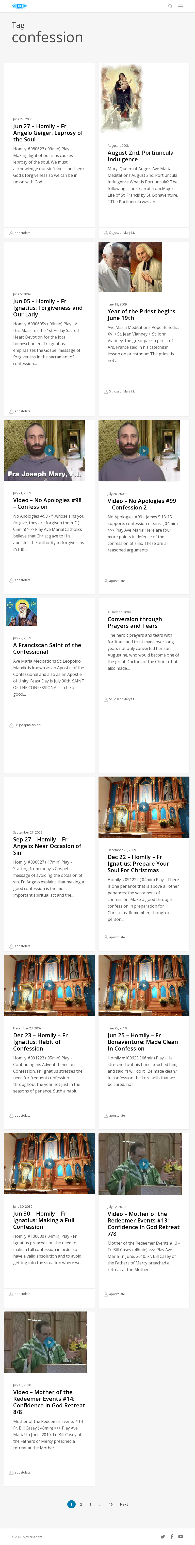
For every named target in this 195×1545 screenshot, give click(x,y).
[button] (180, 6)
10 (110, 1504)
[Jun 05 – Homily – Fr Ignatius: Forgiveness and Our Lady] (49, 345)
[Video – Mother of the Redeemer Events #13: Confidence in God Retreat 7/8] (144, 1232)
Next (124, 1504)
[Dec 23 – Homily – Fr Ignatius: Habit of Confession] (49, 1053)
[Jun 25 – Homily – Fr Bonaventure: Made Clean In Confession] (144, 1053)
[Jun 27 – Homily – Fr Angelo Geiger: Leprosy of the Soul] (49, 150)
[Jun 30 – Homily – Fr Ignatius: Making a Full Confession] (49, 1232)
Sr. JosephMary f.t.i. (120, 232)
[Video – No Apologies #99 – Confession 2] (144, 519)
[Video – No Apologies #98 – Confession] (49, 518)
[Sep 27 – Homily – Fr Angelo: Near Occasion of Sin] (49, 880)
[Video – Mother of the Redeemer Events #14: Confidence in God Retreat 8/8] (49, 1410)
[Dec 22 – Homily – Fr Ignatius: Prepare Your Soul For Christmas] (144, 875)
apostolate (19, 233)
